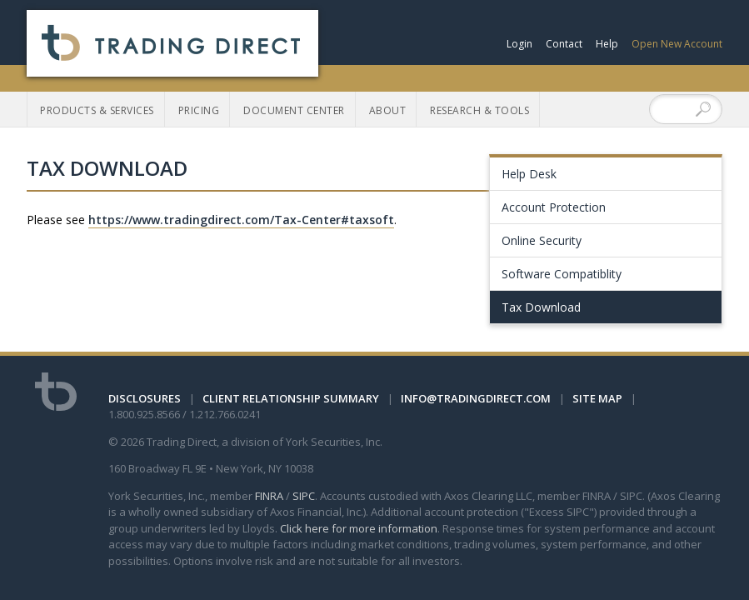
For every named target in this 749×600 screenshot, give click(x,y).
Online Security (542, 240)
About (388, 110)
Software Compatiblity (562, 274)
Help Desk (529, 174)
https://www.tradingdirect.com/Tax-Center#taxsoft (241, 220)
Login (519, 44)
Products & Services (97, 110)
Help (607, 44)
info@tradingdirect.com (476, 398)
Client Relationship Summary (290, 398)
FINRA (269, 495)
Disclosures (144, 398)
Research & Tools (479, 110)
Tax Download (541, 307)
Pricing (199, 110)
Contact (564, 44)
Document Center (294, 110)
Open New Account (677, 44)
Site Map (597, 398)
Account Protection (554, 207)
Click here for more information (358, 528)
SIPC (303, 495)
